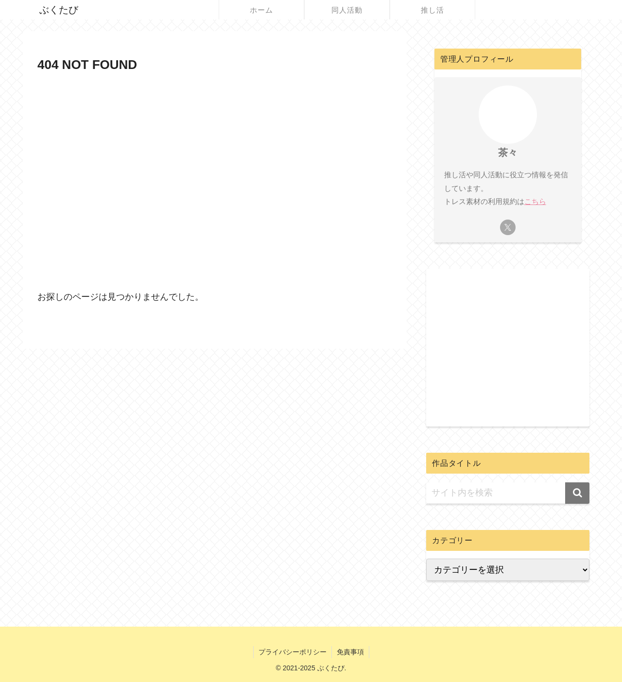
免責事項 (350, 652)
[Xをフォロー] (508, 227)
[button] (577, 493)
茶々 (508, 152)
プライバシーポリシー (293, 652)
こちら (535, 201)
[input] (507, 493)
